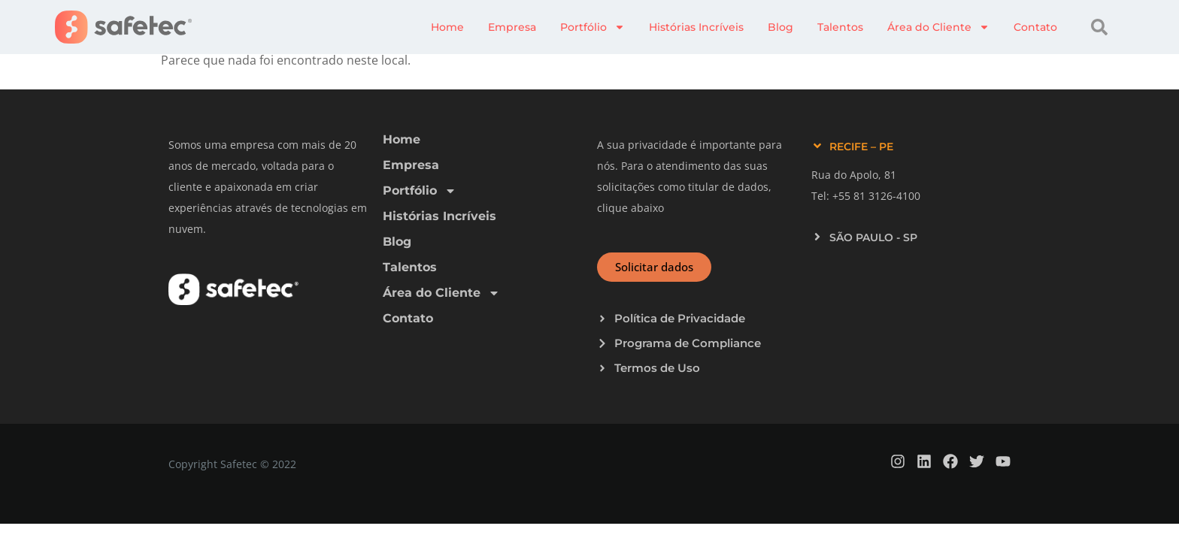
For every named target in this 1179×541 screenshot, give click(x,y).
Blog (780, 27)
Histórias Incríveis (696, 27)
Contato (1035, 27)
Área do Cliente (938, 27)
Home (447, 27)
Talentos (840, 27)
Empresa (512, 27)
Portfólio (592, 27)
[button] (1099, 27)
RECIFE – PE (861, 146)
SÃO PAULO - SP (873, 237)
